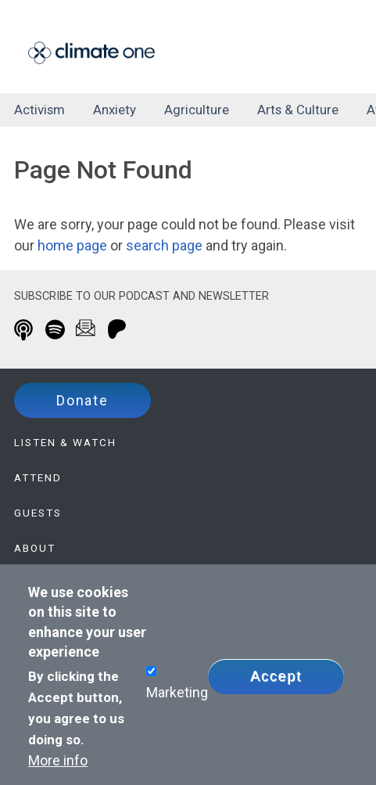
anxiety (114, 109)
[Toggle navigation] (325, 50)
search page (164, 245)
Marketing (177, 692)
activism (39, 109)
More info (58, 760)
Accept (276, 676)
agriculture (196, 109)
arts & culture (297, 109)
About (35, 548)
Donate (82, 400)
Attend (38, 477)
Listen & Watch (65, 442)
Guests (38, 512)
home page (72, 245)
